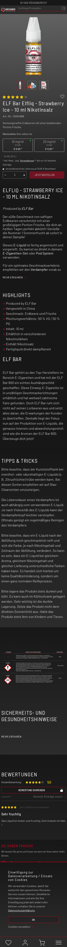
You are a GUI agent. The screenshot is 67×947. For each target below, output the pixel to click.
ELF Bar (27, 208)
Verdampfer (39, 269)
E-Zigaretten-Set (15, 253)
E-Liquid (19, 245)
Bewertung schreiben (40, 790)
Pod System (44, 253)
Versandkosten (27, 160)
